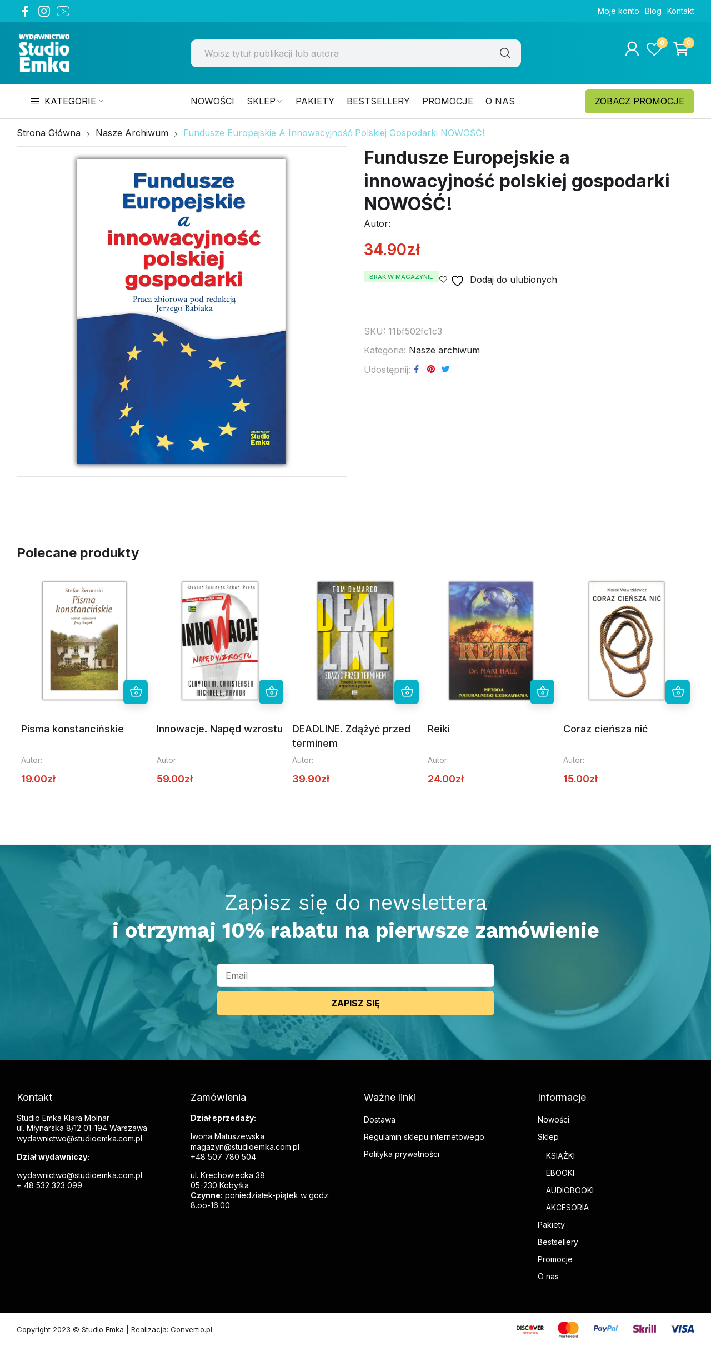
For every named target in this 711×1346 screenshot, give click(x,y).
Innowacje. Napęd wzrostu (220, 729)
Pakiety (551, 1224)
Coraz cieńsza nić (605, 729)
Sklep (548, 1136)
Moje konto (618, 11)
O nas (548, 1276)
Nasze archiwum (444, 350)
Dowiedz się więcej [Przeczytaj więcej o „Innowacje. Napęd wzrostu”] (271, 692)
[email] (355, 975)
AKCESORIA (567, 1207)
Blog (653, 11)
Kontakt (680, 11)
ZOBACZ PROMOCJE (639, 101)
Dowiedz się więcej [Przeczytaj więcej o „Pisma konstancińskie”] (135, 692)
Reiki (439, 729)
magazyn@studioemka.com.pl (245, 1146)
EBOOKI (560, 1173)
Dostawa (379, 1119)
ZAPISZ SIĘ (355, 1003)
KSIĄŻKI (560, 1155)
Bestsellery (558, 1242)
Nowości (553, 1119)
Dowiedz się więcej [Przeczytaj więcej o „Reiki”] (542, 692)
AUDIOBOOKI (570, 1190)
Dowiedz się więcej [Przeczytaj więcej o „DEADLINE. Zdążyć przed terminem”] (406, 692)
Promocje (555, 1259)
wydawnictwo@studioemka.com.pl (79, 1175)
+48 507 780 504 (223, 1156)
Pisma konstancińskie (72, 729)
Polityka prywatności (401, 1154)
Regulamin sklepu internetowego (424, 1136)
